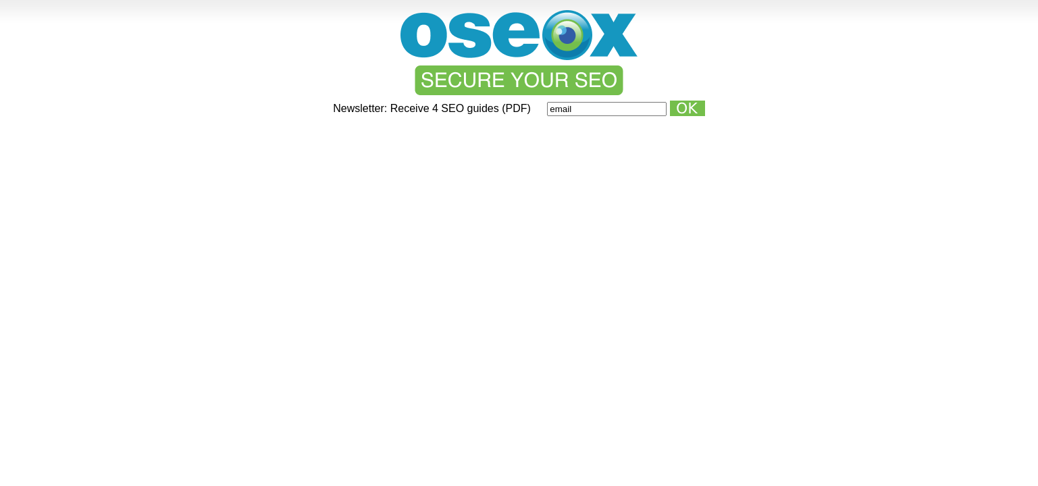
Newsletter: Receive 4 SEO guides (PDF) (433, 108)
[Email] (607, 109)
